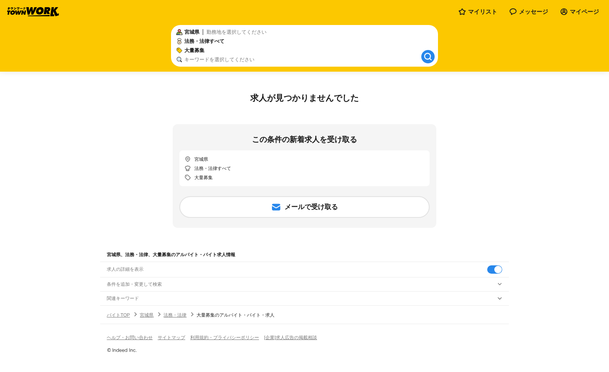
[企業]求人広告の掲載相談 (290, 337)
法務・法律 (175, 314)
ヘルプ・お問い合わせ (130, 337)
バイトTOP (118, 314)
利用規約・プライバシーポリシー (224, 337)
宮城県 (147, 314)
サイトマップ (171, 337)
